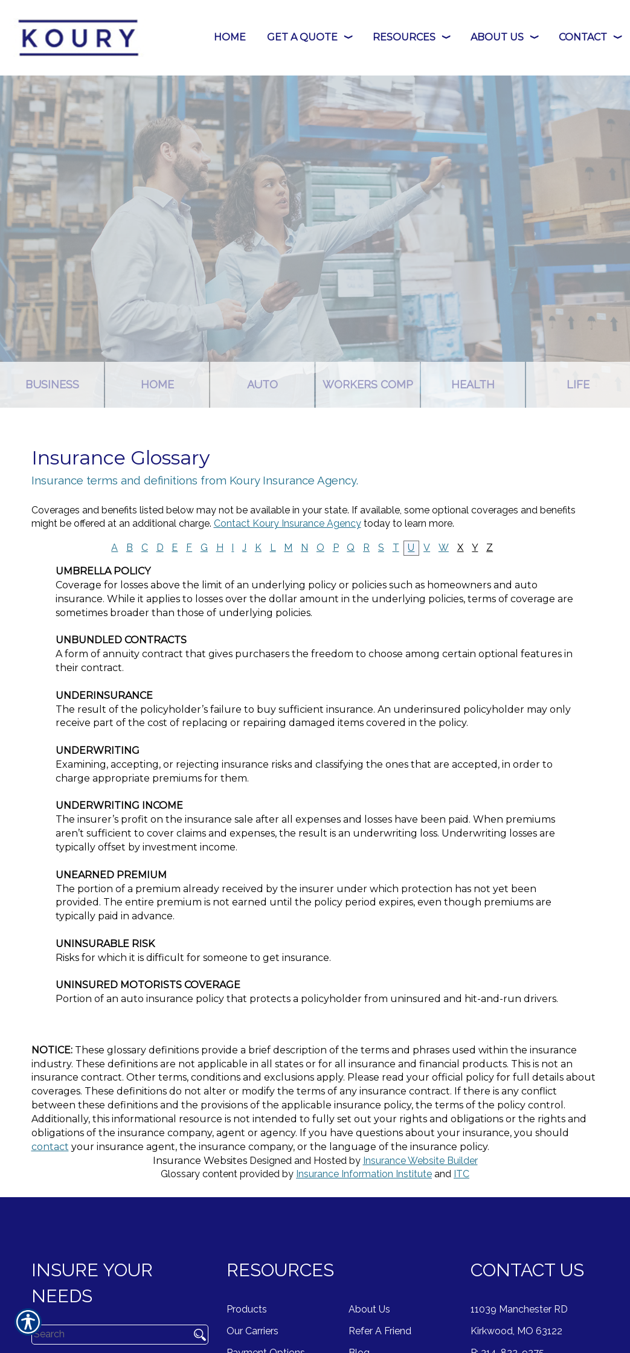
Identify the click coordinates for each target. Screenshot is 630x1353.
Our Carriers (252, 1331)
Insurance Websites (200, 1160)
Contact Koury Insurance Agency (287, 523)
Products (247, 1309)
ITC (461, 1174)
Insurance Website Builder (420, 1160)
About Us (369, 1309)
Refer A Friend (380, 1331)
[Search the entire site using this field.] (107, 1334)
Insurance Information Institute (364, 1174)
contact (50, 1146)
